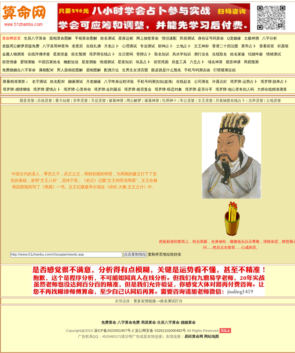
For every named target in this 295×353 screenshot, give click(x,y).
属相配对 (46, 70)
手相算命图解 (86, 38)
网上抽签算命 (147, 38)
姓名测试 (107, 38)
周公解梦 (133, 100)
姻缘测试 (75, 81)
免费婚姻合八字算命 (19, 70)
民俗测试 (187, 38)
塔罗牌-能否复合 (138, 89)
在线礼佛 (93, 46)
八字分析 (269, 38)
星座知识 (125, 62)
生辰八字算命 (35, 38)
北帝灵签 (255, 100)
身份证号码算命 (211, 38)
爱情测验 (27, 62)
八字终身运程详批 (119, 81)
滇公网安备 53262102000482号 (160, 330)
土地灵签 (273, 100)
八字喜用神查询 (56, 46)
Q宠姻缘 (234, 38)
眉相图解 (93, 70)
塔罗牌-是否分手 (198, 89)
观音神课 (233, 62)
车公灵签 (187, 100)
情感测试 (107, 62)
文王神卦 (201, 46)
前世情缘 (9, 62)
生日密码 (125, 54)
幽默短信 (71, 62)
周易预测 (251, 62)
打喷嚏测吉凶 (224, 70)
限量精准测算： (16, 81)
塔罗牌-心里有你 (77, 89)
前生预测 (78, 54)
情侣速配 (169, 38)
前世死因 (161, 62)
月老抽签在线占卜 (230, 100)
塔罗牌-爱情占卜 (47, 89)
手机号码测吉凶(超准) (155, 81)
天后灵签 (98, 100)
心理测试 (129, 46)
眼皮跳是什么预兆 (166, 70)
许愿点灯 (219, 81)
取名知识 (161, 54)
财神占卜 (165, 46)
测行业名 (201, 54)
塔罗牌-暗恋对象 (168, 89)
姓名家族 (237, 54)
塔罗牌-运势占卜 (243, 81)
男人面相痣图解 (70, 70)
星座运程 (125, 38)
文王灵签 (205, 100)
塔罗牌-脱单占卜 (274, 81)
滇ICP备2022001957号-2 (114, 330)
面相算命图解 (60, 38)
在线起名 (183, 81)
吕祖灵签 (44, 100)
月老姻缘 (93, 81)
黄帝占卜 (248, 46)
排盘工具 (179, 62)
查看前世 (266, 46)
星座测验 (89, 62)
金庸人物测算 (13, 54)
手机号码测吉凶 (197, 70)
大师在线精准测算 (272, 89)
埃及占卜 (143, 62)
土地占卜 (183, 46)
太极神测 (251, 38)
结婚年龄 (255, 54)
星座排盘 (60, 54)
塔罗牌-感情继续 (16, 89)
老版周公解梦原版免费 (20, 46)
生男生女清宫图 (135, 70)
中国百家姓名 (49, 62)
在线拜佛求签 (39, 54)
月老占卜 (111, 46)
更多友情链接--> (147, 301)
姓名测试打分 (171, 301)
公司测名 (201, 81)
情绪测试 (273, 54)
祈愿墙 (282, 46)
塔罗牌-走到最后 (107, 89)
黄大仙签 (62, 100)
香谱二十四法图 (225, 46)
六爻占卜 (197, 62)
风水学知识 (181, 54)
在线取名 (219, 54)
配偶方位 (111, 70)
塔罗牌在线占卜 (102, 54)
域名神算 (215, 62)
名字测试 (39, 81)
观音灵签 (27, 100)
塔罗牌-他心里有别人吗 (235, 89)
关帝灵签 (80, 100)
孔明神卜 (169, 100)
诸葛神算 (116, 100)
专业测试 (147, 46)
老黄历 (77, 46)
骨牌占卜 (143, 54)
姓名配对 (57, 81)
